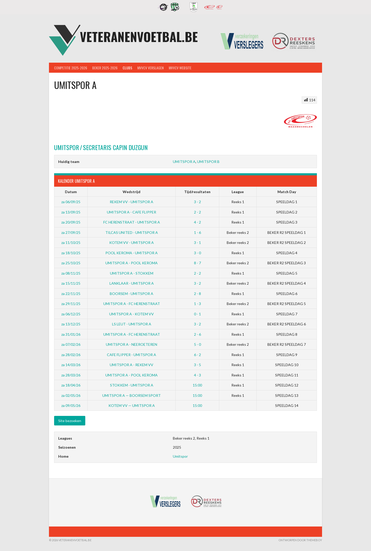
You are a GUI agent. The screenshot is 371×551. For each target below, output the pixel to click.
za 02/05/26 (70, 395)
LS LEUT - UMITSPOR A (131, 324)
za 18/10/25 (70, 253)
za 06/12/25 (70, 314)
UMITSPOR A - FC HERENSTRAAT (131, 303)
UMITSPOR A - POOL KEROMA (131, 263)
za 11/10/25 (70, 242)
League (238, 192)
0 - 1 (197, 314)
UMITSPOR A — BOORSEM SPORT (131, 395)
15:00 (197, 385)
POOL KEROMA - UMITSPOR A (131, 253)
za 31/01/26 (70, 334)
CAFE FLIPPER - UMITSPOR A (131, 354)
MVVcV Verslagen (150, 67)
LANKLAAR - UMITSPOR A (131, 283)
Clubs (127, 67)
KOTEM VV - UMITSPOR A (131, 242)
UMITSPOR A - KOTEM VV (131, 314)
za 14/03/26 (70, 365)
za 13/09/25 (70, 212)
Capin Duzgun (101, 147)
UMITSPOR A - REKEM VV (131, 365)
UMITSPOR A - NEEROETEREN (131, 344)
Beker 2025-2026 (104, 67)
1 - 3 (197, 303)
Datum (71, 192)
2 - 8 (197, 293)
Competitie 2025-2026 (70, 67)
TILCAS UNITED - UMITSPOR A (131, 232)
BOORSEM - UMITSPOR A (131, 293)
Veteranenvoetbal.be (139, 36)
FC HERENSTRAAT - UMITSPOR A (131, 222)
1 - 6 (197, 232)
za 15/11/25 (70, 283)
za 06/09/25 (70, 202)
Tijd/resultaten (197, 192)
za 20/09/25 (70, 222)
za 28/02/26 (70, 354)
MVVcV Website (180, 67)
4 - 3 (197, 375)
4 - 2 (197, 222)
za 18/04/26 (70, 385)
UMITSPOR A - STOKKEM (131, 273)
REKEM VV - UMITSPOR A (131, 202)
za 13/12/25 (70, 324)
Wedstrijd (131, 192)
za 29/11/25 (70, 303)
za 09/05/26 (70, 405)
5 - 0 (197, 344)
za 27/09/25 (70, 232)
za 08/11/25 (70, 273)
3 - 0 (197, 253)
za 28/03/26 (70, 375)
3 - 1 (197, 242)
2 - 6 (197, 334)
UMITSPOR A (184, 161)
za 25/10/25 (70, 263)
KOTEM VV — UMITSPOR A (131, 405)
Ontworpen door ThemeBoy (300, 540)
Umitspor (180, 456)
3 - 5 (197, 365)
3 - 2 (197, 202)
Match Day (286, 192)
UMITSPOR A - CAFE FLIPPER (131, 212)
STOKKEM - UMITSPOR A (131, 385)
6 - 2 (197, 354)
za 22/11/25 (70, 293)
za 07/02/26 (70, 344)
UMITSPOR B (208, 161)
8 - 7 (197, 263)
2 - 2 (197, 212)
